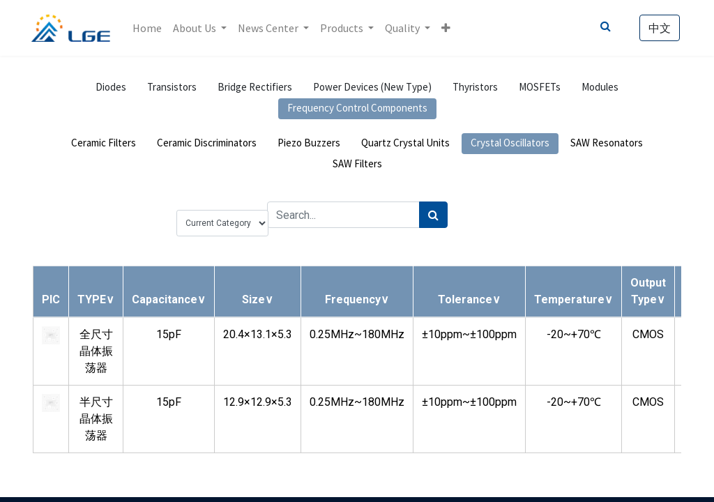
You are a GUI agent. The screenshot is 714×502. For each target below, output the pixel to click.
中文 (658, 28)
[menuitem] (148, 28)
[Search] (433, 214)
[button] (447, 28)
